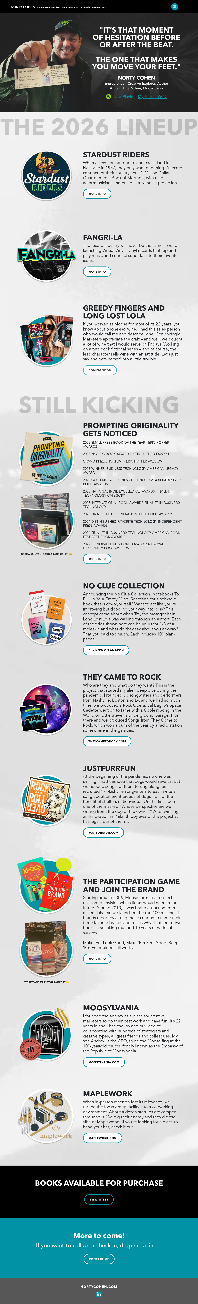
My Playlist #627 (152, 96)
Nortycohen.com (98, 1287)
